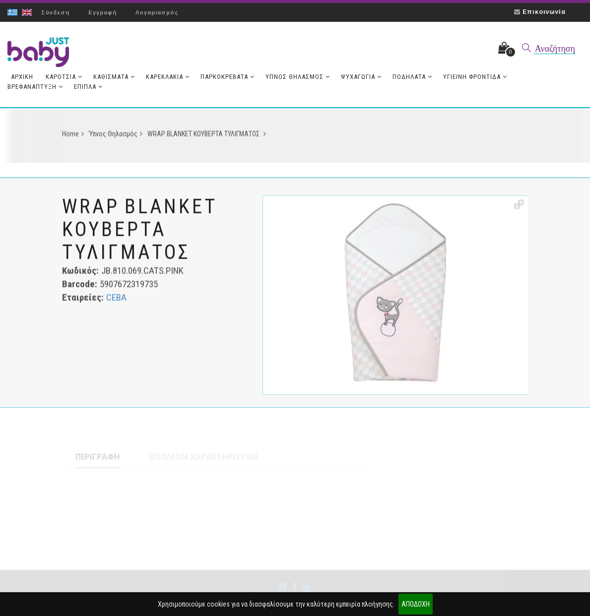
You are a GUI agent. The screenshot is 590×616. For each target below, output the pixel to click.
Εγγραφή (102, 12)
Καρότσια (64, 76)
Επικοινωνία (544, 11)
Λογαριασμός (157, 12)
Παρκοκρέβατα (227, 76)
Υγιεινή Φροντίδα (475, 76)
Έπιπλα (88, 86)
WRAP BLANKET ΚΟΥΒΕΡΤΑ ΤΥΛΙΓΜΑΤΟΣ (206, 136)
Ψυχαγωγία (361, 76)
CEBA (116, 300)
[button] (519, 207)
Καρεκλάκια (168, 76)
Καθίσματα (114, 76)
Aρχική (22, 76)
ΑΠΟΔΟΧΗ (415, 604)
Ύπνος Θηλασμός (297, 76)
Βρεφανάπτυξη (35, 86)
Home (73, 136)
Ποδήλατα (412, 76)
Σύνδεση (55, 12)
